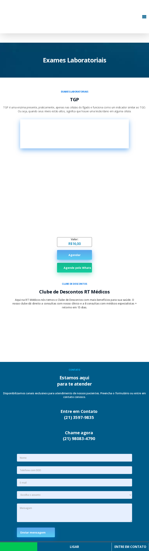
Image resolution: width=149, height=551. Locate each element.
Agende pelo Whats (74, 268)
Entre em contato (130, 547)
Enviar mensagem (34, 532)
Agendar (74, 255)
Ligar (74, 547)
